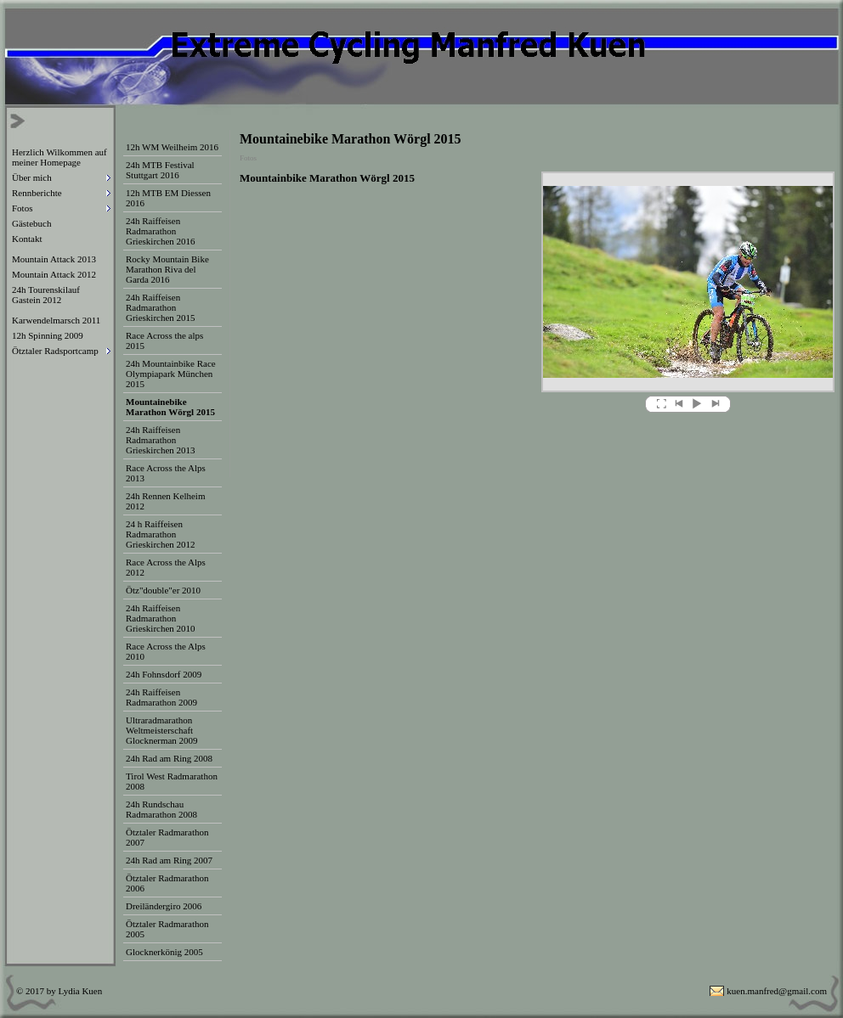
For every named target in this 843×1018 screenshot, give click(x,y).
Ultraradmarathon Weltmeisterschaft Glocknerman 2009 (162, 730)
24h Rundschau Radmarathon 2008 (161, 809)
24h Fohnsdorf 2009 (163, 674)
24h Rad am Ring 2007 (169, 860)
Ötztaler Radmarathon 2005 (167, 929)
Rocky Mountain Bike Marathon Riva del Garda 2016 (167, 269)
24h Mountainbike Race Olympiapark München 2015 (171, 373)
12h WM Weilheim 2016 (172, 147)
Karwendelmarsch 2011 (56, 320)
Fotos (22, 208)
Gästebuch (31, 223)
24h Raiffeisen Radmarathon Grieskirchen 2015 (160, 307)
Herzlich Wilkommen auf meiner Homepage (59, 157)
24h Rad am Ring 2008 (169, 758)
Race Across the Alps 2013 (166, 473)
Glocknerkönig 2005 (164, 952)
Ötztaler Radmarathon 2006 (167, 883)
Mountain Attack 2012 (54, 274)
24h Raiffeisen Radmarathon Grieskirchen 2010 (160, 618)
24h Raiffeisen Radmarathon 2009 (161, 697)
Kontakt (27, 238)
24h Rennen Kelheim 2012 (165, 501)
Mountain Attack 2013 (54, 259)
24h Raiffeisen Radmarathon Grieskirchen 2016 (160, 231)
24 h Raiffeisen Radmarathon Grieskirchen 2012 (160, 534)
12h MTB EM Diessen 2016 (168, 198)
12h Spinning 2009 (47, 335)
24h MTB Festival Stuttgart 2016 (160, 170)
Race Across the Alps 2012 (166, 567)
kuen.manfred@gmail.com (777, 991)
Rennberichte (37, 193)
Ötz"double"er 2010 (163, 590)
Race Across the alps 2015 (164, 340)
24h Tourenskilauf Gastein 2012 (46, 294)
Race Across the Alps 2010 (166, 651)
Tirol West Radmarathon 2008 (172, 781)
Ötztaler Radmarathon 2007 (167, 837)
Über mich (32, 177)
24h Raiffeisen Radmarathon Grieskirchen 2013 (160, 440)
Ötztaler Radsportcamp (55, 351)
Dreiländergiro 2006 (163, 906)
